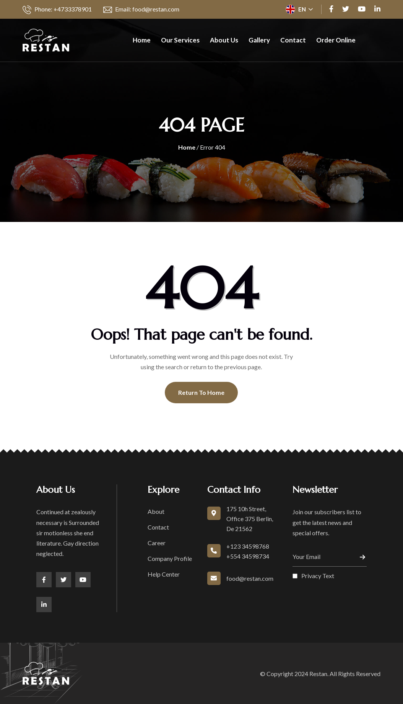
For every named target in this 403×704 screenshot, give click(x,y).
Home (142, 40)
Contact (293, 40)
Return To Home (201, 392)
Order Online (336, 40)
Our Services (180, 40)
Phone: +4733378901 (57, 9)
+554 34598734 (247, 556)
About (156, 511)
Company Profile (170, 558)
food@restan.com (249, 578)
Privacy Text (317, 575)
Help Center (164, 574)
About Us (224, 40)
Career (157, 542)
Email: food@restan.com (141, 9)
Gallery (259, 40)
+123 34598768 (247, 546)
